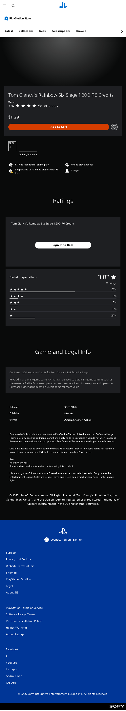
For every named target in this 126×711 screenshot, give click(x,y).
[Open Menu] (4, 6)
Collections (26, 31)
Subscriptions (61, 31)
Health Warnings (19, 462)
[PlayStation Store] (18, 18)
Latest (9, 31)
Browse (81, 31)
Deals (43, 31)
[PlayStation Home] (63, 5)
